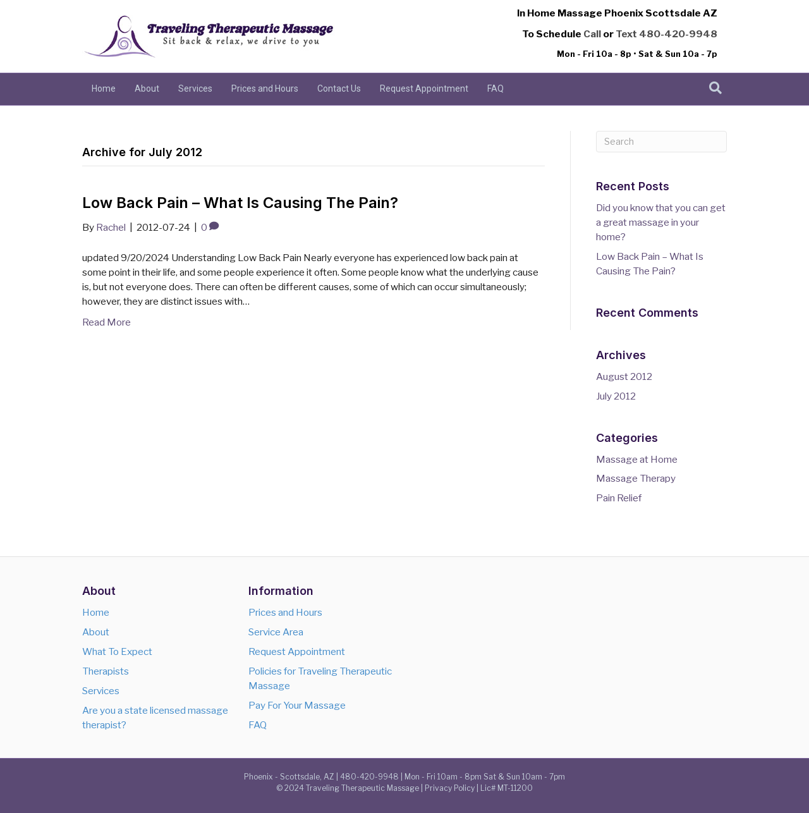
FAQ (495, 88)
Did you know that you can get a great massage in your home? (661, 222)
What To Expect (117, 651)
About (147, 88)
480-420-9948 (678, 34)
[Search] (715, 87)
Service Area (275, 632)
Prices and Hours (264, 88)
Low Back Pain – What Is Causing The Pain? (240, 202)
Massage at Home (637, 459)
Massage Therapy (636, 478)
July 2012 (616, 396)
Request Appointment (424, 88)
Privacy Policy (450, 788)
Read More (106, 322)
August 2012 (624, 376)
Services (195, 88)
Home (104, 88)
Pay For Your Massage (297, 705)
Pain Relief (619, 498)
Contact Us (339, 88)
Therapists (105, 671)
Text (626, 34)
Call (592, 34)
